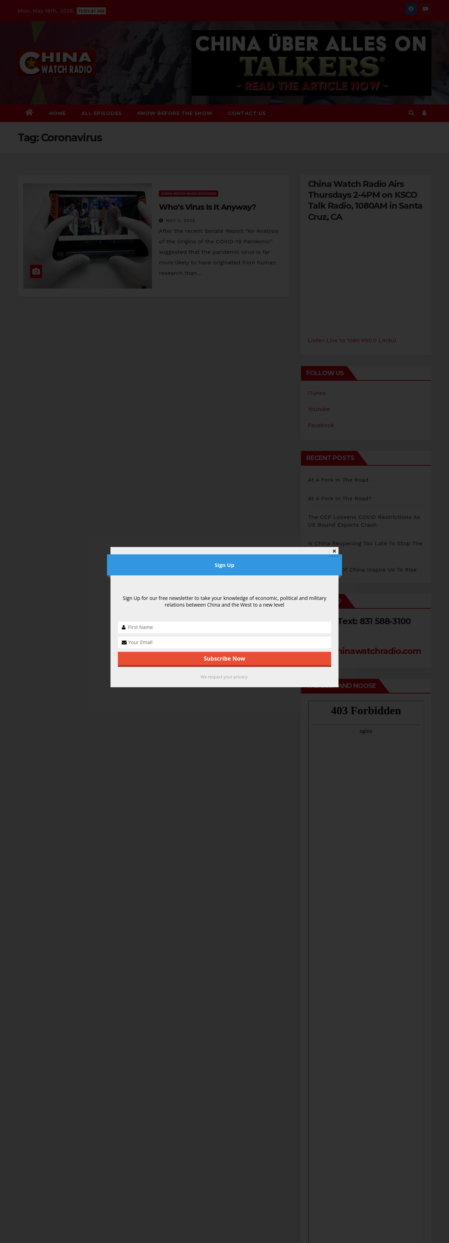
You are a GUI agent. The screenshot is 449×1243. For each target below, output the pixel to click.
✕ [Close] (334, 551)
